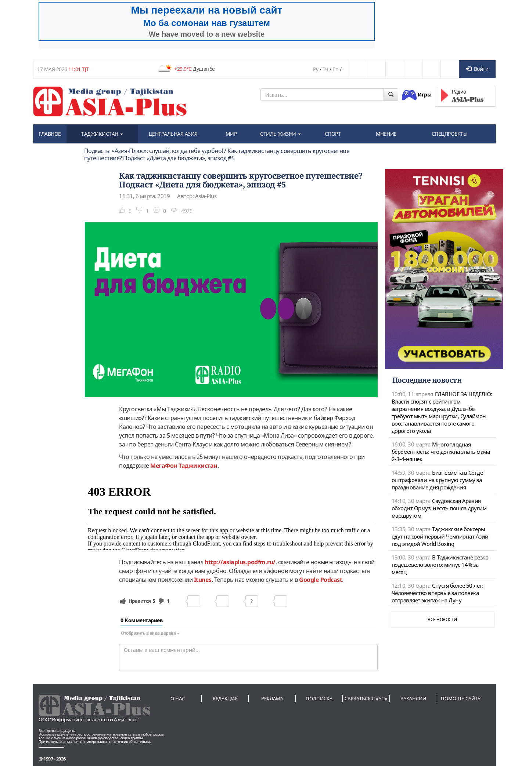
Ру (315, 69)
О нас (177, 698)
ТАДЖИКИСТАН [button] (102, 133)
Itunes (203, 580)
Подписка (319, 698)
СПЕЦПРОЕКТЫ (450, 133)
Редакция (225, 698)
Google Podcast (320, 580)
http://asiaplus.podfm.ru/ (240, 562)
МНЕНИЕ (386, 133)
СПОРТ (333, 133)
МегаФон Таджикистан (183, 466)
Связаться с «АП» (366, 698)
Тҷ (325, 69)
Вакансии (413, 698)
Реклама (272, 698)
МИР (231, 133)
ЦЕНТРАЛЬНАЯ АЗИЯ (173, 133)
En (335, 69)
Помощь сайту (461, 698)
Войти (477, 68)
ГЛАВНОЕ (50, 133)
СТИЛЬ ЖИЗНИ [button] (280, 133)
